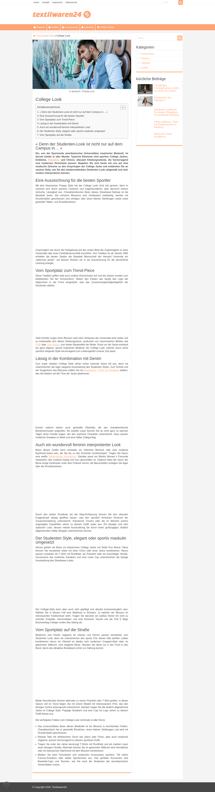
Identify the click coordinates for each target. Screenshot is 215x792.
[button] (6, 785)
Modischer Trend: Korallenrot (163, 135)
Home (36, 2)
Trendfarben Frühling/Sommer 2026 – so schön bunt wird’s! (167, 88)
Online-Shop (105, 27)
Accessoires (70, 27)
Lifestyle (87, 27)
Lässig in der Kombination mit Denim (59, 123)
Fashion (39, 27)
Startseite (39, 35)
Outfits (54, 27)
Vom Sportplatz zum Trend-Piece (57, 119)
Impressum (57, 2)
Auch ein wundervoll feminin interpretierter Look (65, 127)
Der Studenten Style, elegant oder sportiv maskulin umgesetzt (72, 131)
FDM (38, 344)
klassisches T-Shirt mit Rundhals (101, 370)
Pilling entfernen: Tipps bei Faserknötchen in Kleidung (166, 124)
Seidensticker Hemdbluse (62, 456)
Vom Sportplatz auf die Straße (56, 135)
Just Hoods (53, 344)
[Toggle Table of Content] (121, 107)
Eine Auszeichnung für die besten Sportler (62, 116)
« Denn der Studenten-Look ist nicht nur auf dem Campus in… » (74, 112)
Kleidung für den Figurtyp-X (163, 98)
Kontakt (45, 2)
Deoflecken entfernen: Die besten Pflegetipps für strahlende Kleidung (166, 112)
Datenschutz (71, 2)
